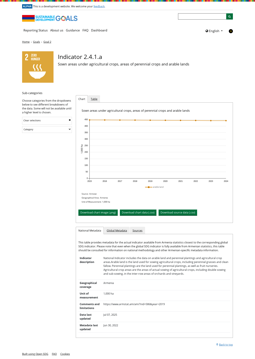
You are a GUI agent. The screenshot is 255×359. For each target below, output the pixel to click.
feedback (99, 6)
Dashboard (99, 30)
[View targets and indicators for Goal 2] (38, 67)
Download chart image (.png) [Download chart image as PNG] (98, 212)
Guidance (73, 30)
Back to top (224, 344)
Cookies (65, 354)
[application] (154, 150)
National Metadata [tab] (89, 230)
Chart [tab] (81, 99)
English (213, 31)
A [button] (231, 31)
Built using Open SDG (35, 354)
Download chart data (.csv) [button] (138, 212)
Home (26, 42)
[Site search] (229, 16)
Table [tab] (94, 99)
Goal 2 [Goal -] (47, 42)
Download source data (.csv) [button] (178, 212)
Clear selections (47, 120)
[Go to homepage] (50, 18)
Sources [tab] (137, 230)
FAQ (85, 30)
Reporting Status (35, 30)
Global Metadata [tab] (117, 230)
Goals (36, 42)
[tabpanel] (154, 162)
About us (56, 30)
